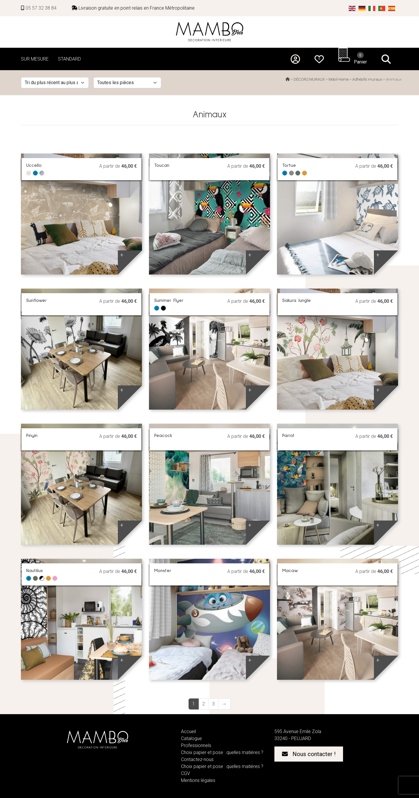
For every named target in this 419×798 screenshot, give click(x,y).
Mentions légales (198, 780)
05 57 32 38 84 (38, 8)
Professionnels (196, 745)
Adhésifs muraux (367, 79)
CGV (185, 773)
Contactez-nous (197, 759)
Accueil (188, 731)
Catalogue (191, 738)
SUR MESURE (35, 59)
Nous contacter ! (308, 754)
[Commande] (55, 82)
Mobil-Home (339, 79)
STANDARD (69, 59)
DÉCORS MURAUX (309, 79)
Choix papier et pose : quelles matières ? (222, 752)
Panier (360, 58)
